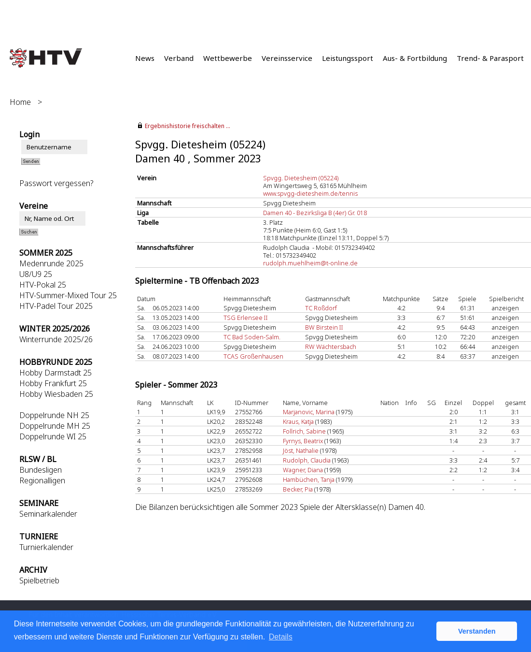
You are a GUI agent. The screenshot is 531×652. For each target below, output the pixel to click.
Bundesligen (40, 469)
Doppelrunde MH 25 (54, 425)
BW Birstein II (324, 327)
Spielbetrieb (39, 580)
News (144, 58)
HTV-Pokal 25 (42, 284)
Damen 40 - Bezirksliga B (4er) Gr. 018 (315, 212)
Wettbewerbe (227, 58)
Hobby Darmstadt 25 (55, 372)
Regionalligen (42, 480)
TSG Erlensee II (246, 317)
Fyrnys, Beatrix (303, 440)
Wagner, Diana (303, 469)
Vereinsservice (287, 58)
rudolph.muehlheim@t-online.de (310, 263)
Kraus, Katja (298, 421)
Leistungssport (347, 58)
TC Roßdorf (321, 308)
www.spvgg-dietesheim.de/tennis (310, 193)
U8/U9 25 (35, 274)
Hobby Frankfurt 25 (53, 383)
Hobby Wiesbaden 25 (56, 394)
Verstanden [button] (477, 631)
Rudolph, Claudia (307, 460)
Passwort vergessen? (56, 183)
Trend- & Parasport (490, 58)
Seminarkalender (48, 513)
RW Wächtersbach (330, 346)
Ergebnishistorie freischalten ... (187, 126)
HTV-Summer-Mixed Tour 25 (68, 295)
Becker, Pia (298, 489)
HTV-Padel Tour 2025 (56, 306)
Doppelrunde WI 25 (52, 436)
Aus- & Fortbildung (415, 58)
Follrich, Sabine (304, 431)
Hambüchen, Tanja (309, 479)
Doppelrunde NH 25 (54, 415)
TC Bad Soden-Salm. (252, 337)
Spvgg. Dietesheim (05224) (300, 178)
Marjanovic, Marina (309, 411)
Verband (179, 58)
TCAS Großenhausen (253, 356)
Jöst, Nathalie (301, 450)
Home (20, 102)
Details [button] (281, 637)
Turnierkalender (46, 547)
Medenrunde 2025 (51, 263)
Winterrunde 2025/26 (56, 339)
